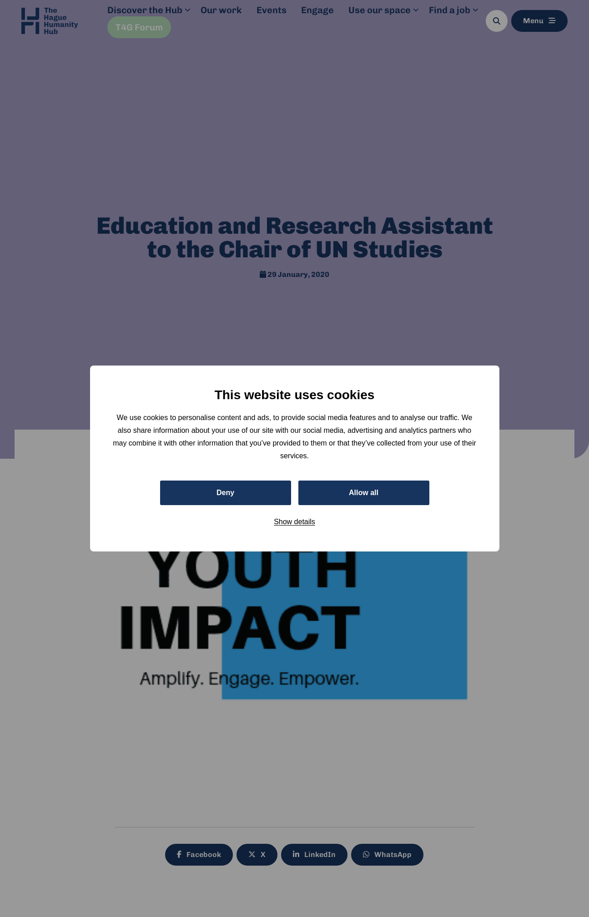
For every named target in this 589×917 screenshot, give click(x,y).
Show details (294, 522)
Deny (225, 492)
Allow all (363, 492)
